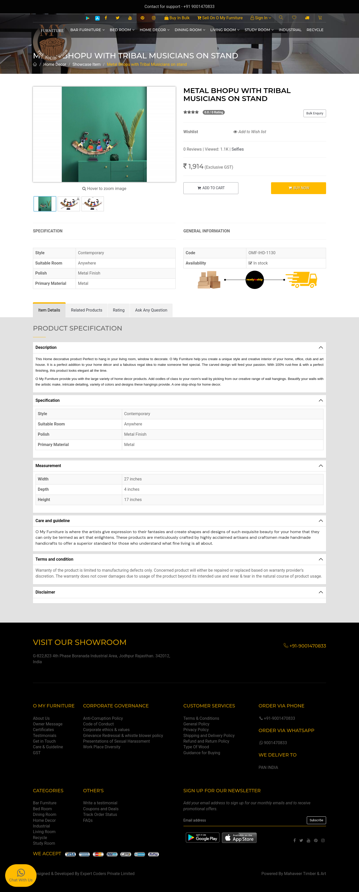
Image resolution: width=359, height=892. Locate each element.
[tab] (49, 310)
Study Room (259, 30)
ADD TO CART (211, 188)
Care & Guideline (48, 746)
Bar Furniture (87, 30)
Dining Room (190, 30)
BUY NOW (298, 188)
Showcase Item (87, 64)
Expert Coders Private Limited (107, 873)
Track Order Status (100, 814)
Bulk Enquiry (314, 113)
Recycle (315, 30)
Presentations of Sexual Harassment (116, 741)
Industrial (290, 30)
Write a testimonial (100, 802)
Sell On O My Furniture (220, 17)
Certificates (43, 729)
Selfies (237, 149)
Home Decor (154, 30)
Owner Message (47, 724)
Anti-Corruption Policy (103, 718)
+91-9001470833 (276, 718)
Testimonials (44, 735)
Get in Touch (44, 741)
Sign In (260, 17)
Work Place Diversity (101, 746)
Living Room (225, 30)
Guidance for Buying (201, 752)
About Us (41, 718)
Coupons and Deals (101, 808)
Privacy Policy (196, 729)
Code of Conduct (98, 724)
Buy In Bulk (177, 17)
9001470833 (272, 742)
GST (37, 752)
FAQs (88, 820)
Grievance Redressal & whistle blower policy (123, 735)
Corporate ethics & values (106, 729)
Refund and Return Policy (206, 741)
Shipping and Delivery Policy (209, 735)
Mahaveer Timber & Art (305, 873)
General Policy (196, 724)
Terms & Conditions (201, 718)
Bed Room (122, 30)
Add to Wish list (249, 131)
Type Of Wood (196, 746)
